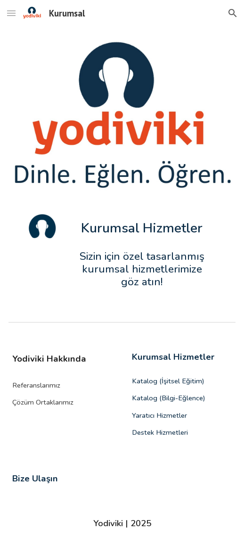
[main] (142, 228)
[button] (11, 13)
